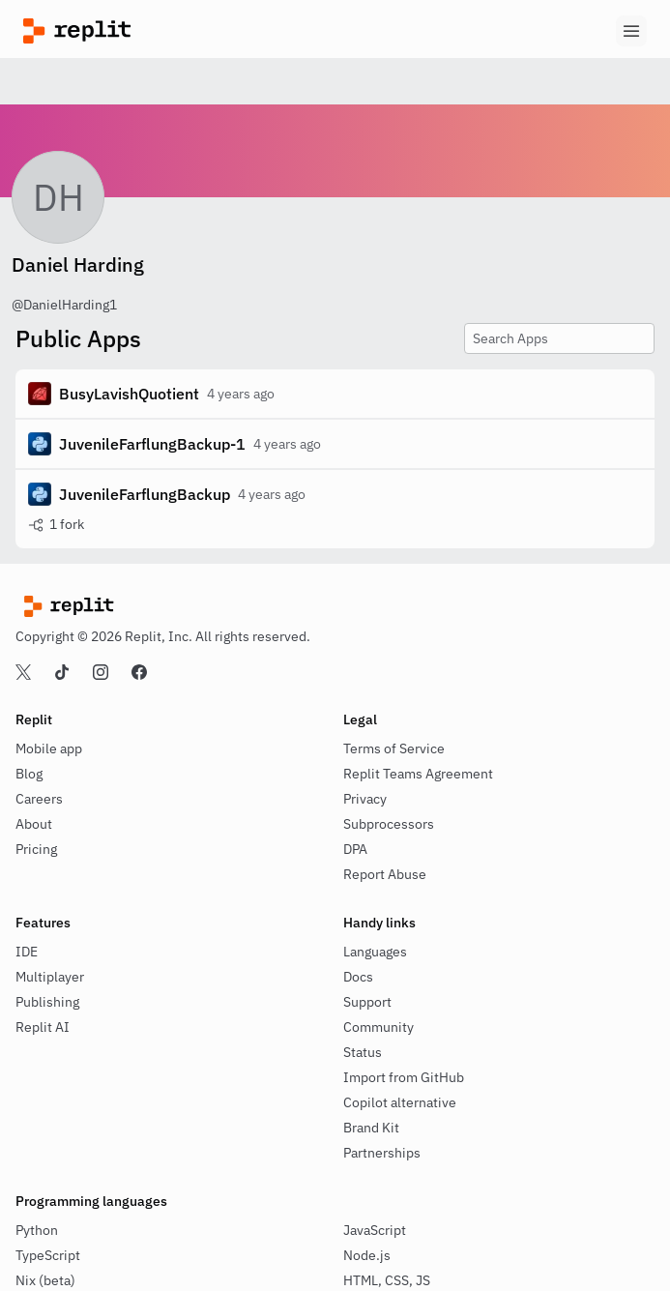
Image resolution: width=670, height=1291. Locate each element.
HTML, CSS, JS (386, 1280)
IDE (26, 951)
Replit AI (42, 1027)
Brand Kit (371, 1127)
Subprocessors (388, 824)
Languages (375, 951)
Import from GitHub (403, 1077)
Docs (358, 976)
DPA (355, 849)
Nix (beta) (45, 1280)
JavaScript (374, 1230)
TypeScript (47, 1255)
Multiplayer (49, 976)
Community (378, 1027)
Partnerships (382, 1152)
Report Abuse (384, 874)
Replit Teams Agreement (418, 773)
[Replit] (179, 31)
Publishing (47, 1002)
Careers (39, 798)
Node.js (367, 1255)
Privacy (365, 798)
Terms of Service (394, 748)
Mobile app (48, 748)
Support (367, 1002)
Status (362, 1052)
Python (36, 1230)
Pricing (36, 849)
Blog (29, 773)
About (33, 824)
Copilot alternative (399, 1102)
